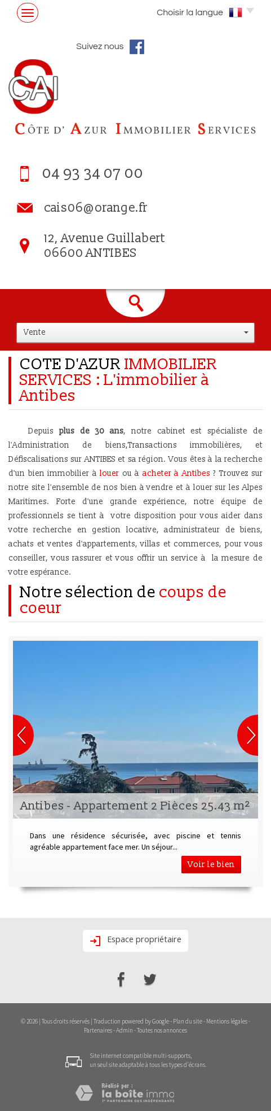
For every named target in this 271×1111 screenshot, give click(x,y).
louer (109, 473)
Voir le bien (211, 864)
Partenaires (98, 1030)
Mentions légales (226, 1021)
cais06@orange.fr (96, 208)
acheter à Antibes (176, 473)
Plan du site (187, 1021)
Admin (124, 1030)
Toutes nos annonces (162, 1030)
